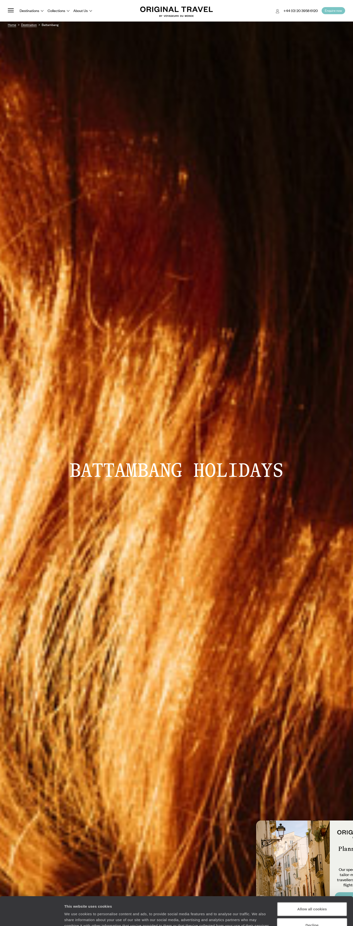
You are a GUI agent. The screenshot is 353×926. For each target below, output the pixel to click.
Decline (311, 896)
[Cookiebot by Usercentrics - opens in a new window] (31, 916)
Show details (75, 916)
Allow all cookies (312, 880)
